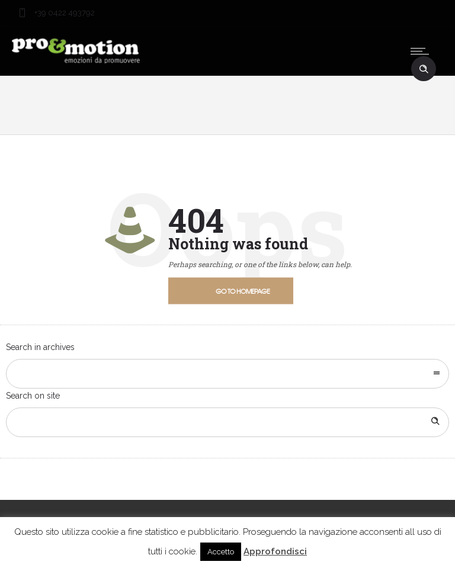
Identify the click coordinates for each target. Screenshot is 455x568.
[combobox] (227, 374)
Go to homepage (243, 290)
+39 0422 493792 (64, 12)
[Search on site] (227, 422)
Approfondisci (275, 551)
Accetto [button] (220, 551)
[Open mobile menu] (422, 51)
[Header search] (423, 69)
